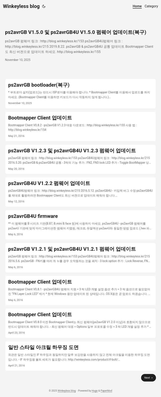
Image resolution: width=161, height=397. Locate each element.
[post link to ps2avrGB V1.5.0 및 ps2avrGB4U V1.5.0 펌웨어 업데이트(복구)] (80, 45)
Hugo (95, 390)
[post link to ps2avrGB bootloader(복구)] (80, 93)
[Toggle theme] (43, 6)
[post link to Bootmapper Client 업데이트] (80, 126)
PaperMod (106, 390)
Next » (148, 377)
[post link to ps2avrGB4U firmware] (80, 225)
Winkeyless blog (21, 6)
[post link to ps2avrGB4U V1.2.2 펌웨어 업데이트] (80, 192)
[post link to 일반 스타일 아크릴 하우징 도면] (80, 356)
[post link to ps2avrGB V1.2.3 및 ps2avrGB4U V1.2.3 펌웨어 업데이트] (80, 159)
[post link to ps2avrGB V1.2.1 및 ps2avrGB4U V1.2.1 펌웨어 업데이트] (80, 257)
